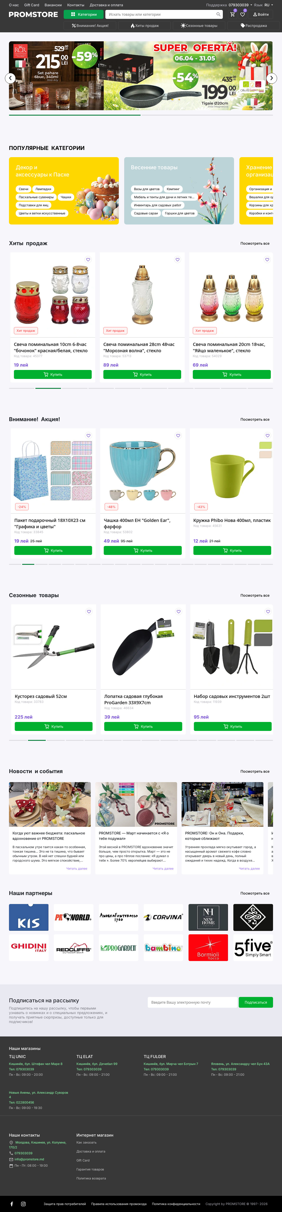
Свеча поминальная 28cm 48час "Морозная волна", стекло (145, 347)
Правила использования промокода (119, 1204)
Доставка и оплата (106, 5)
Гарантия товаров (90, 1169)
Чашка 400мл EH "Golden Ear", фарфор (144, 523)
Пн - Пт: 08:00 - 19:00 (28, 1166)
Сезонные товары (199, 25)
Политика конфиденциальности (176, 1204)
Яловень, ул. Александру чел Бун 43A (240, 1064)
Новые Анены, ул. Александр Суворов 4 (38, 1095)
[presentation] (10, 78)
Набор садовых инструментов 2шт (240, 696)
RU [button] (267, 5)
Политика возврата (91, 1178)
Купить (58, 374)
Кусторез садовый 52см (48, 696)
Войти (260, 14)
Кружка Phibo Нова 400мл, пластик (239, 520)
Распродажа (253, 25)
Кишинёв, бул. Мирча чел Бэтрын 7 (171, 1064)
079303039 (21, 1153)
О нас (14, 5)
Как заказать (86, 1142)
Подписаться (256, 1002)
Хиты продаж (144, 25)
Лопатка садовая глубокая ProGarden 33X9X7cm (141, 699)
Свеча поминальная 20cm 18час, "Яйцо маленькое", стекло (235, 347)
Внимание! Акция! (89, 25)
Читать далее (76, 868)
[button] (75, 115)
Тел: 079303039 (21, 1069)
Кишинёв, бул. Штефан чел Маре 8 (36, 1064)
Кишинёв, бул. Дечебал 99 (96, 1064)
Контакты (75, 5)
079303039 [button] (239, 5)
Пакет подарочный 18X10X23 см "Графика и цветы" (56, 523)
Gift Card (31, 5)
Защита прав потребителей (65, 1204)
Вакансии (53, 5)
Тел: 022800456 (21, 1102)
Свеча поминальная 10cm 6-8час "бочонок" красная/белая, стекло (57, 347)
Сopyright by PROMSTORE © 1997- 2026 (237, 1204)
